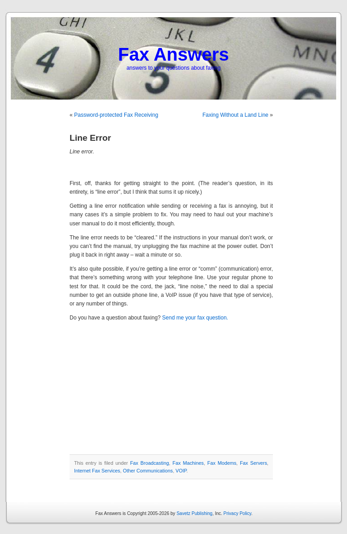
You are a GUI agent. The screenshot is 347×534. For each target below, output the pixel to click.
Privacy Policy (238, 513)
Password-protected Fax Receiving (116, 115)
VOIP (180, 470)
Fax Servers (253, 463)
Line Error (90, 138)
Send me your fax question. (195, 318)
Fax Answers (173, 54)
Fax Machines (188, 463)
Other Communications (148, 470)
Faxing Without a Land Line (235, 115)
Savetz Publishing (195, 513)
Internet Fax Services (97, 470)
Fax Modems (221, 463)
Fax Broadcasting (149, 463)
